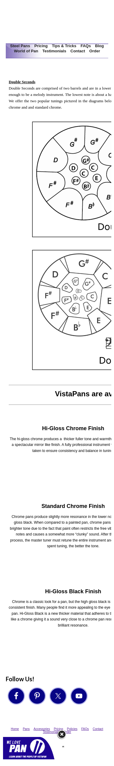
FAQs (86, 46)
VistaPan (57, 21)
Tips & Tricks (64, 46)
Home (15, 729)
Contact (77, 51)
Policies (72, 729)
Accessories (42, 729)
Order (94, 51)
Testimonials (54, 51)
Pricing (41, 46)
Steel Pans (20, 46)
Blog (99, 46)
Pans (26, 729)
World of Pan (26, 51)
